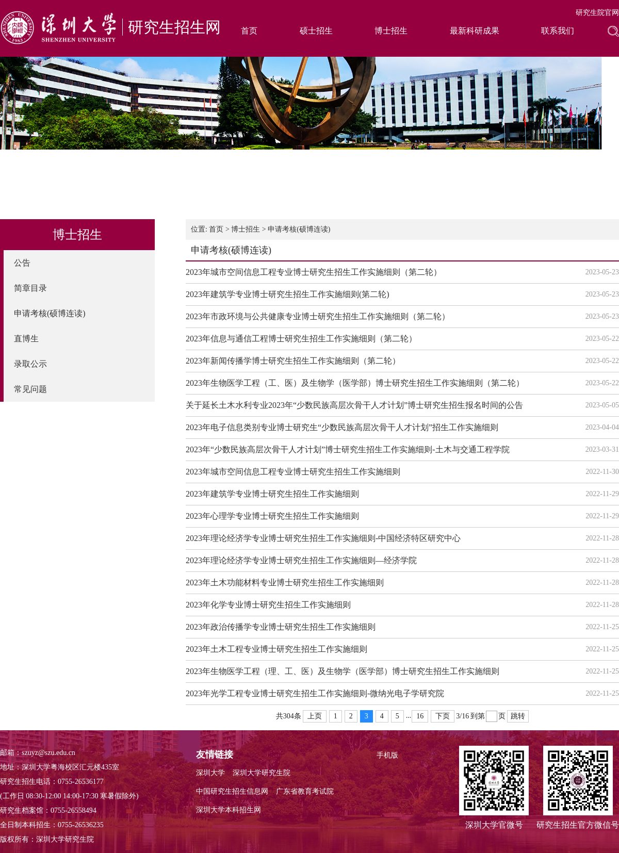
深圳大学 (210, 773)
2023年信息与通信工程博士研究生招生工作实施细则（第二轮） (301, 338)
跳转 (518, 716)
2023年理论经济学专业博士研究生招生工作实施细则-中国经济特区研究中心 (323, 538)
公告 (22, 262)
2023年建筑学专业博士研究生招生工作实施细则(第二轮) (287, 294)
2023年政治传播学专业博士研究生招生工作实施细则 (281, 626)
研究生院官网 (597, 13)
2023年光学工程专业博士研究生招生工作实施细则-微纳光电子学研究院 (315, 693)
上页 (314, 716)
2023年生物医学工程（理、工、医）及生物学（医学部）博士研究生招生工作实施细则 (342, 671)
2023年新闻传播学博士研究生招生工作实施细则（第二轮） (293, 360)
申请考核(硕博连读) (50, 313)
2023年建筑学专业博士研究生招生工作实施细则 (272, 493)
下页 (442, 716)
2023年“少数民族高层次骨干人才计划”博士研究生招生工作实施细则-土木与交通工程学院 (348, 449)
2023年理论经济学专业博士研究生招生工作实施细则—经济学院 (301, 560)
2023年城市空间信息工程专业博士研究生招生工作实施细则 (293, 471)
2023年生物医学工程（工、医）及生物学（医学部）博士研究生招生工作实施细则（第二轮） (355, 383)
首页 (249, 30)
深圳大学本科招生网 (228, 810)
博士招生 (391, 30)
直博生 (26, 338)
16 (419, 716)
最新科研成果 (474, 30)
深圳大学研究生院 (261, 773)
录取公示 (30, 363)
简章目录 (30, 288)
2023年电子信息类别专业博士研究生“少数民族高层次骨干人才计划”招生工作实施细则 (342, 427)
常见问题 (30, 389)
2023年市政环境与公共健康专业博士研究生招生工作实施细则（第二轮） (318, 316)
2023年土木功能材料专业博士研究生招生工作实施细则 (285, 582)
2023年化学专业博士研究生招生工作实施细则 (268, 604)
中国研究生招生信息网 (232, 791)
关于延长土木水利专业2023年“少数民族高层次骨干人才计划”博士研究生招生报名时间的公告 (354, 405)
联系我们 (557, 30)
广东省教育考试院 (305, 791)
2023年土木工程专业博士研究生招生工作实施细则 (276, 649)
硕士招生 (316, 30)
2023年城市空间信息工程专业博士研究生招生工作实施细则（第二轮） (314, 272)
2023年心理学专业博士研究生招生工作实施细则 (272, 516)
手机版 (387, 755)
